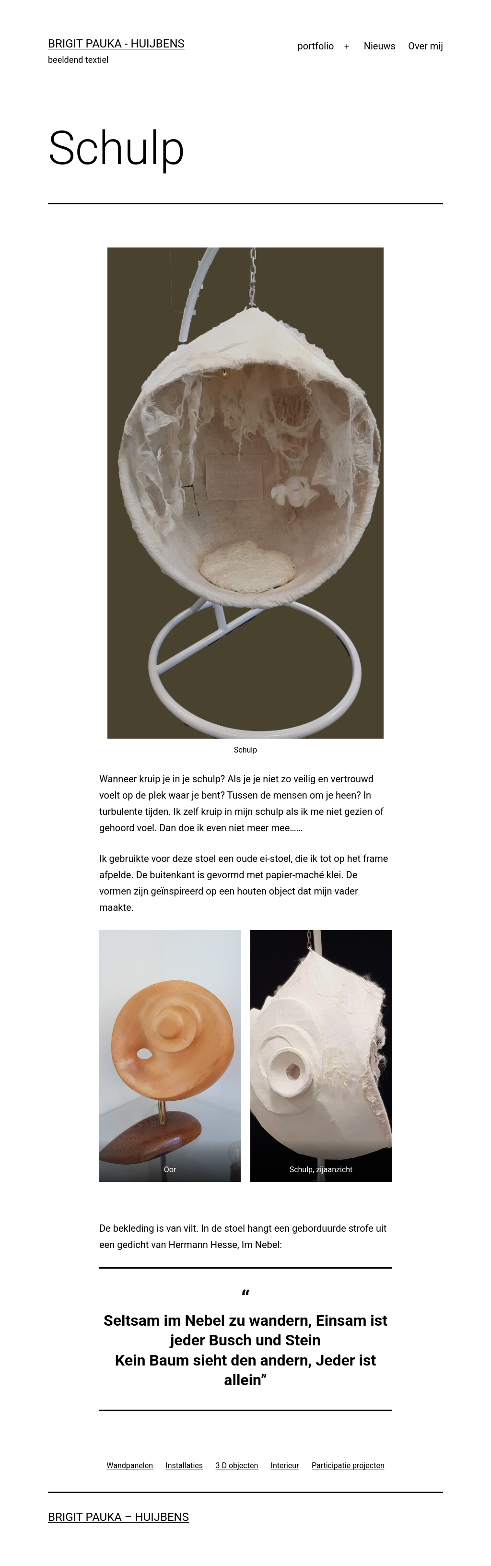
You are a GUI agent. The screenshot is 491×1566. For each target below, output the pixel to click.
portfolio (316, 46)
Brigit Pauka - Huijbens (116, 43)
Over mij (425, 46)
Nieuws (380, 46)
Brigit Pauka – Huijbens (118, 1517)
